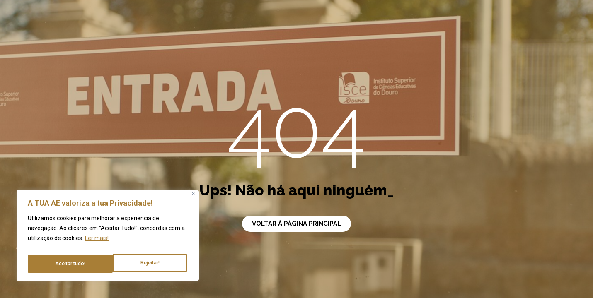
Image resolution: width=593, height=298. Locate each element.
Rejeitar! (64, 263)
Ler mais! (97, 243)
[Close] (193, 198)
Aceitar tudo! (145, 263)
